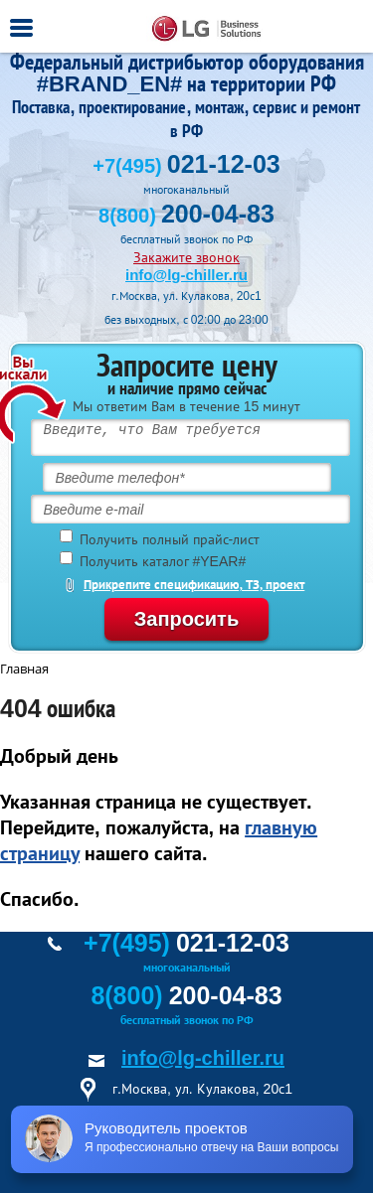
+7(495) (186, 166)
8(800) (186, 215)
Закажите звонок (186, 257)
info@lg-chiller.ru (186, 274)
